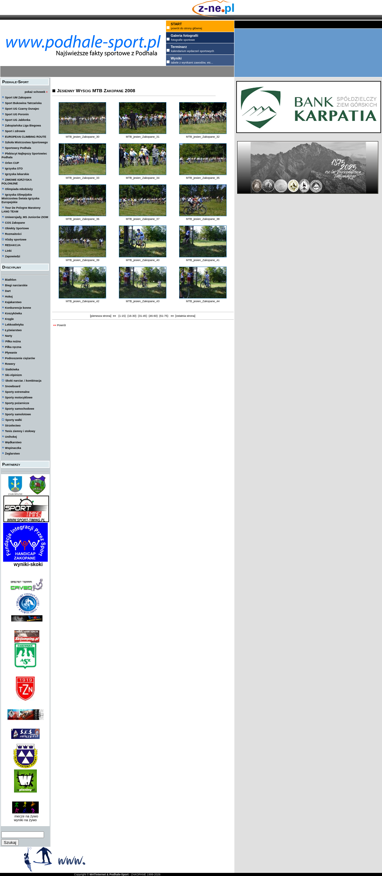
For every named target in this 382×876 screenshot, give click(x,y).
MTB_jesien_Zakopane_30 (83, 136)
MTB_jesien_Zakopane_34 (142, 177)
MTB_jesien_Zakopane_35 (203, 177)
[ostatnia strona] (185, 315)
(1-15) (122, 315)
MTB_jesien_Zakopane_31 (142, 136)
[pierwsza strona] (100, 315)
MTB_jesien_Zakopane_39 (83, 260)
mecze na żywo (25, 816)
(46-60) (153, 315)
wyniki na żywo (25, 820)
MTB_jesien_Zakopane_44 (203, 301)
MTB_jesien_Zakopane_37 (142, 219)
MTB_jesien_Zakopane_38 (203, 219)
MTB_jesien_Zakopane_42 (83, 301)
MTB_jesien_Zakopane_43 (142, 301)
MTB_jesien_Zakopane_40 (142, 260)
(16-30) (132, 315)
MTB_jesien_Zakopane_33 (83, 177)
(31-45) (142, 315)
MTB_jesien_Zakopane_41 (203, 260)
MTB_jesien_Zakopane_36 (83, 219)
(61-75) (164, 315)
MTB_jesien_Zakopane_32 (203, 136)
